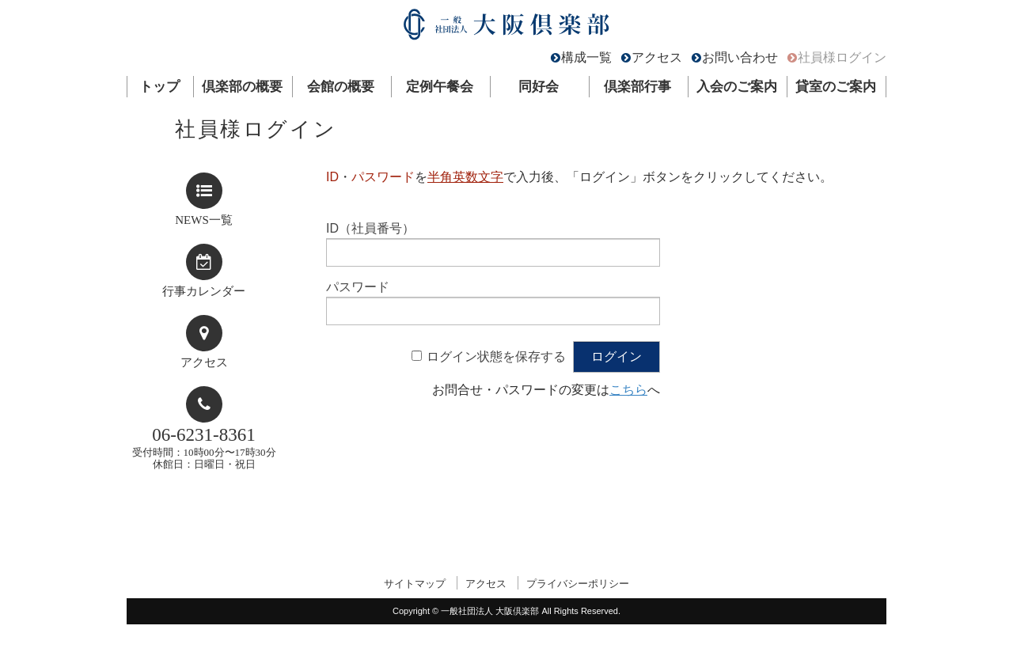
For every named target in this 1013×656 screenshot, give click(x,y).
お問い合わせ (740, 57)
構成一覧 (586, 57)
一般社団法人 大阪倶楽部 (506, 28)
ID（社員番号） (370, 228)
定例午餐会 (439, 86)
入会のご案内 (736, 86)
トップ (159, 86)
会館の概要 (340, 86)
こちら (628, 389)
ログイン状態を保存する (496, 356)
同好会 (538, 86)
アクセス (657, 57)
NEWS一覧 (204, 220)
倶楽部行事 (637, 86)
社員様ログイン (842, 57)
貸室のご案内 (835, 86)
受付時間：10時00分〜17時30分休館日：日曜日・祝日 (204, 447)
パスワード (357, 287)
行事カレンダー (203, 291)
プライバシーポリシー (577, 584)
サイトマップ (415, 584)
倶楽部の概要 (242, 86)
